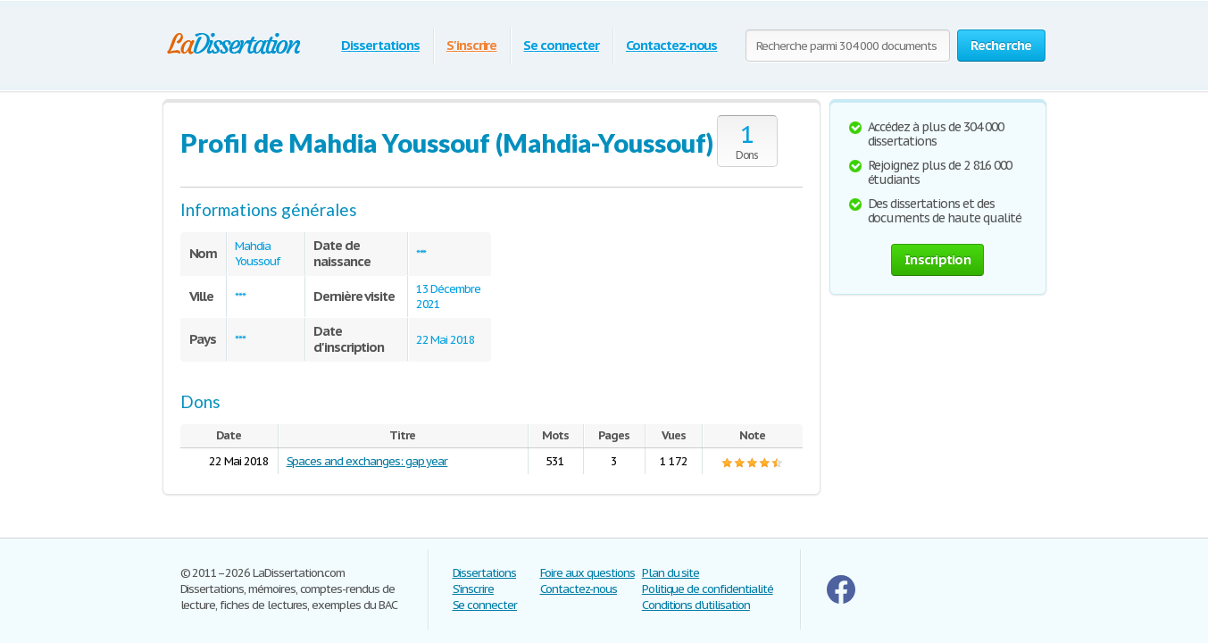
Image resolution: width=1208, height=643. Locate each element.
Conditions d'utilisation (696, 605)
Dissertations (380, 45)
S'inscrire (471, 45)
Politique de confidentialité (707, 589)
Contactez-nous (671, 45)
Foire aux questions (587, 572)
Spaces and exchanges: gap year (367, 461)
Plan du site (671, 572)
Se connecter (561, 45)
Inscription (937, 259)
